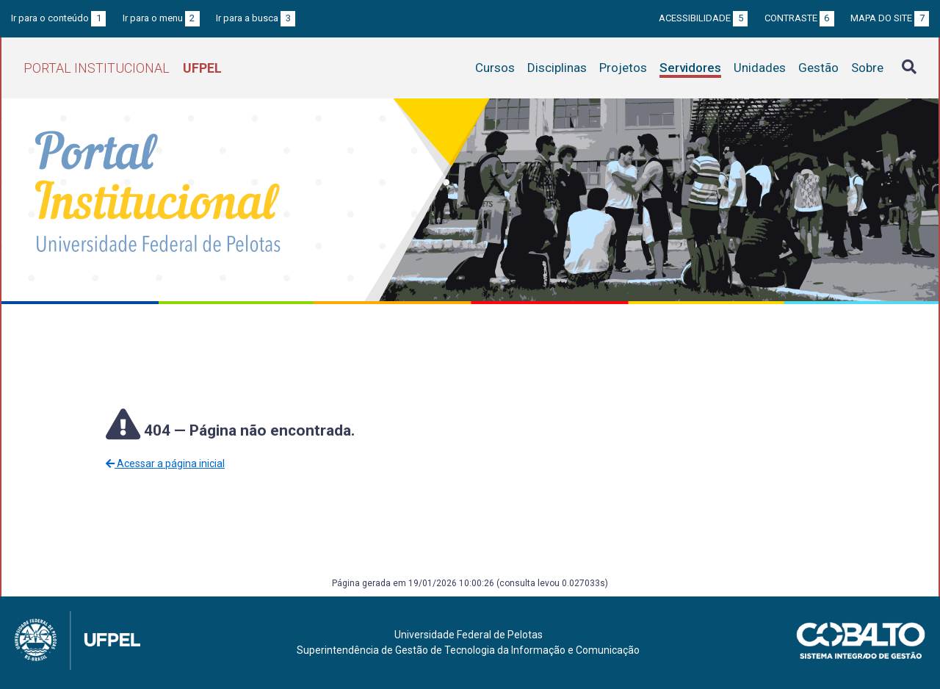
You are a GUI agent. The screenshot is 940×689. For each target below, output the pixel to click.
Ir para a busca (255, 18)
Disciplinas (557, 67)
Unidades (760, 67)
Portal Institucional (123, 68)
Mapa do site (889, 18)
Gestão (818, 67)
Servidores (690, 67)
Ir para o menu (161, 18)
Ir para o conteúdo (58, 18)
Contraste (799, 18)
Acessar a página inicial (165, 463)
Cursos (495, 67)
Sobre (867, 67)
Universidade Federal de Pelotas (468, 635)
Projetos (623, 67)
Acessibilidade (703, 18)
